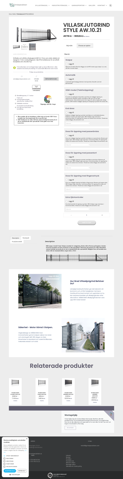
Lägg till (71, 64)
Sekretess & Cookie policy (74, 466)
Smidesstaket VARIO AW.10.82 (42, 393)
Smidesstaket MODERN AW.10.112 (68, 393)
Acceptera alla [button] (10, 471)
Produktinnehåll (17, 241)
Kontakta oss (70, 461)
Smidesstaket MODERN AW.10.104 (95, 394)
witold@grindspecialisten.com (90, 445)
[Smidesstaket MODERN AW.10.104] (95, 379)
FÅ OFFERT (70, 428)
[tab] (15, 238)
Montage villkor (71, 464)
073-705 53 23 (35, 461)
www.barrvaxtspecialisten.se (33, 454)
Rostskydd (26, 238)
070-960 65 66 (35, 460)
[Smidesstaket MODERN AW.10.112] (68, 379)
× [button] (26, 439)
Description (15, 238)
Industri (68, 455)
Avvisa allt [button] (21, 471)
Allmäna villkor (70, 462)
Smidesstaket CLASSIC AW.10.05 (15, 393)
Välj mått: (69, 46)
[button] (110, 5)
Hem (10, 14)
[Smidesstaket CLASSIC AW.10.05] (15, 379)
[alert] (15, 457)
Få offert (68, 459)
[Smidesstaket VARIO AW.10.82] (42, 379)
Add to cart (86, 222)
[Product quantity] (86, 215)
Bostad (68, 457)
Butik (14, 14)
